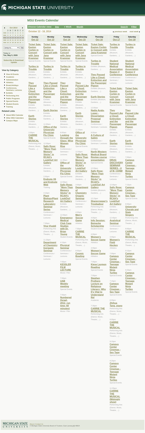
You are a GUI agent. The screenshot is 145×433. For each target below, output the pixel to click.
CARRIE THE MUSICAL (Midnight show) (115, 396)
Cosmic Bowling (79, 254)
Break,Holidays (12, 85)
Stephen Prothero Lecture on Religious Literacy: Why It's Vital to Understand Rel (98, 288)
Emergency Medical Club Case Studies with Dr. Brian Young (66, 225)
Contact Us (39, 424)
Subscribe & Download (14, 60)
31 (20, 42)
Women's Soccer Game (98, 238)
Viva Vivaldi (49, 226)
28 (8, 33)
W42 (4, 37)
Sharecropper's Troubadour (99, 202)
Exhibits (9, 93)
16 (18, 37)
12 (8, 37)
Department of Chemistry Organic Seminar (81, 193)
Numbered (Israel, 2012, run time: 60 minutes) (66, 303)
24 (20, 40)
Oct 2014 (13, 28)
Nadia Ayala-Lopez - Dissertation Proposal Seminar (98, 116)
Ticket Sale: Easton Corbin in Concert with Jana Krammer (34, 51)
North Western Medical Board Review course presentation (99, 155)
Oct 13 (50, 39)
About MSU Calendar (14, 115)
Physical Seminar (65, 246)
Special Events (12, 101)
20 (10, 40)
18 (23, 37)
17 (20, 37)
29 (10, 33)
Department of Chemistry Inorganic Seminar (50, 246)
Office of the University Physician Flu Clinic (50, 131)
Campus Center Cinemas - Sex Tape (115, 287)
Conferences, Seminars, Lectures (14, 89)
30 (13, 33)
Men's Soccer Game (79, 218)
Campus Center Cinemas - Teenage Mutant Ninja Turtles (115, 264)
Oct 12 (34, 39)
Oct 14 (66, 39)
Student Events (12, 104)
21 (13, 40)
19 (8, 40)
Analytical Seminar (115, 221)
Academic (10, 77)
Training (9, 107)
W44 (4, 42)
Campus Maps (12, 121)
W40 (4, 33)
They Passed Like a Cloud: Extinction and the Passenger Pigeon (34, 93)
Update (14, 62)
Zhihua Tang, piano (116, 304)
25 (23, 40)
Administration (12, 80)
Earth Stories (32, 117)
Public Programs (13, 99)
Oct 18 (131, 39)
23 (18, 40)
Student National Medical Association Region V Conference (116, 68)
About (32, 424)
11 (23, 35)
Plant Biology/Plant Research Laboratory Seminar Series (50, 202)
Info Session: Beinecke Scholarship (98, 223)
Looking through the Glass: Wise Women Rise (66, 141)
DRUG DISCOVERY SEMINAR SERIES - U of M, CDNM (116, 165)
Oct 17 (116, 39)
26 (8, 42)
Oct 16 (99, 39)
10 (20, 35)
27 (10, 42)
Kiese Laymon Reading (98, 265)
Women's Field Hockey (115, 242)
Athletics (9, 83)
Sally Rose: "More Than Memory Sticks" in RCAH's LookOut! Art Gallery (50, 154)
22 (15, 40)
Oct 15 (82, 39)
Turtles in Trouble (33, 67)
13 (10, 37)
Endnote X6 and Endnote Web (50, 182)
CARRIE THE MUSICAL (98, 309)
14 (13, 37)
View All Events (12, 74)
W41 (4, 35)
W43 (4, 40)
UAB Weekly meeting (64, 284)
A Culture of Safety (97, 136)
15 (15, 37)
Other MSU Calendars (15, 118)
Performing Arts (12, 96)
